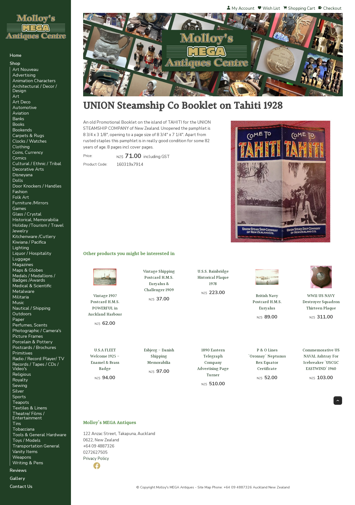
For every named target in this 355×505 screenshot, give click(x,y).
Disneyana (22, 175)
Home (15, 55)
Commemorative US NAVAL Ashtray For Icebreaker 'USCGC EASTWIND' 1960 (321, 359)
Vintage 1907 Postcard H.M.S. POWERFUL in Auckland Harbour (105, 305)
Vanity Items (25, 451)
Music (18, 302)
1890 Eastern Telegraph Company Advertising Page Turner (213, 362)
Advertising (24, 75)
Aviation (20, 113)
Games (19, 208)
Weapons (21, 457)
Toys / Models (26, 440)
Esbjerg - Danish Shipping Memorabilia (159, 356)
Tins (16, 423)
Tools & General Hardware (39, 435)
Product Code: (95, 164)
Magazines (22, 264)
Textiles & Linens (29, 408)
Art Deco (21, 102)
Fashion (19, 191)
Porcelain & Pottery (32, 342)
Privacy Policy (96, 458)
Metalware (23, 291)
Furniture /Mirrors (30, 203)
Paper (18, 319)
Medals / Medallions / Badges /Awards (33, 278)
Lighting (20, 248)
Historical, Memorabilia (35, 220)
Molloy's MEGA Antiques (175, 487)
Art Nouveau (25, 69)
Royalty (20, 380)
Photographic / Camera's (36, 330)
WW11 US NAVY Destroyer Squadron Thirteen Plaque (321, 302)
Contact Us (21, 486)
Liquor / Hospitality (31, 253)
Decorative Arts (28, 169)
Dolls (17, 180)
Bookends (22, 130)
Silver (18, 391)
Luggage (21, 259)
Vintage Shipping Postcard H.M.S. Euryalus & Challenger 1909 (159, 281)
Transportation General (35, 446)
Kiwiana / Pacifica (29, 242)
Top (338, 400)
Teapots (20, 402)
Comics (19, 158)
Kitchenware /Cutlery (33, 236)
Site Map (204, 487)
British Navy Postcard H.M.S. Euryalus (267, 302)
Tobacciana (23, 429)
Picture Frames (27, 336)
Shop (15, 63)
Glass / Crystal (26, 214)
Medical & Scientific (31, 286)
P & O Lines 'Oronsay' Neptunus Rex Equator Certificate (267, 359)
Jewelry (20, 231)
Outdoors (21, 314)
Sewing (19, 385)
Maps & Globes (27, 270)
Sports (19, 397)
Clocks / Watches (29, 141)
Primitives (22, 353)
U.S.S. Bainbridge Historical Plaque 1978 (213, 277)
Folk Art (20, 197)
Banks (18, 119)
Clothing (21, 147)
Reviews (18, 470)
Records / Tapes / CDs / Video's (35, 366)
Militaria (20, 297)
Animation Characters (34, 81)
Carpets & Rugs (28, 135)
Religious (21, 374)
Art (15, 96)
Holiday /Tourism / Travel (38, 225)
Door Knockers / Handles (36, 186)
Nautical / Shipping (31, 308)
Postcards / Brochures (34, 347)
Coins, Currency (27, 152)
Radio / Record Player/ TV (38, 358)
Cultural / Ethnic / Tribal (36, 163)
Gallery (17, 478)
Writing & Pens (27, 463)
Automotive (24, 107)
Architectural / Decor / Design (34, 88)
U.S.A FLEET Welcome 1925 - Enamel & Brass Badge (104, 359)
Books (18, 124)
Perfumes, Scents (29, 325)
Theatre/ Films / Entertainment (28, 415)
